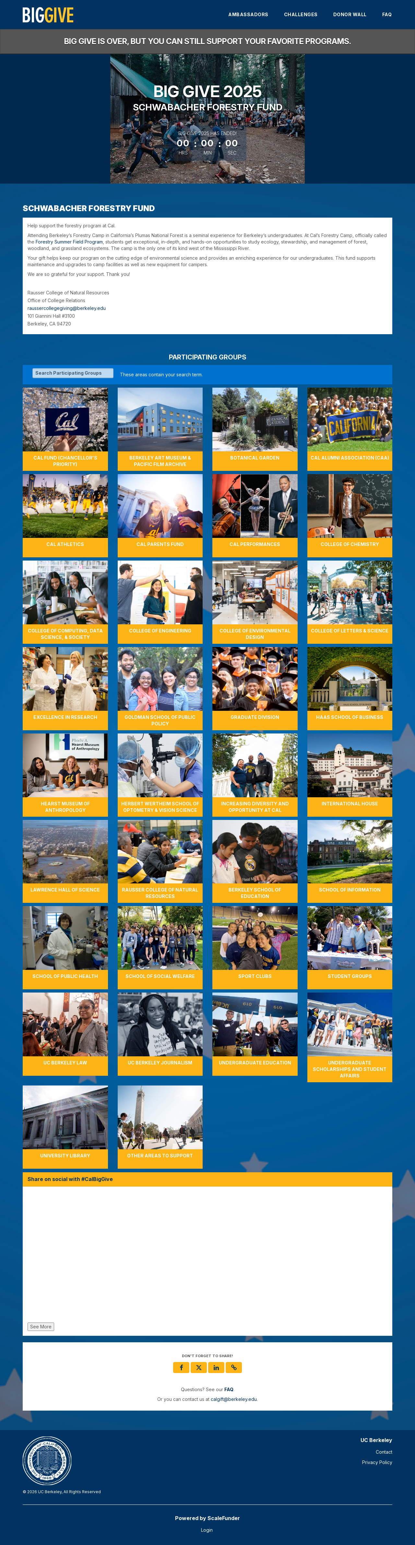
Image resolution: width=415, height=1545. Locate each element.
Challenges (301, 14)
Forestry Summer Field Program (69, 241)
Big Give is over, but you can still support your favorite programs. (207, 41)
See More (41, 1326)
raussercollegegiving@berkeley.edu (67, 308)
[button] (234, 1367)
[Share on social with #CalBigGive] (207, 1256)
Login (207, 1530)
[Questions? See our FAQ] (228, 1389)
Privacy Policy (377, 1462)
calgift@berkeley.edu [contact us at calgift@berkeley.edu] (234, 1399)
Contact (384, 1452)
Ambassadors (248, 14)
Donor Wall (350, 14)
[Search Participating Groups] (72, 373)
